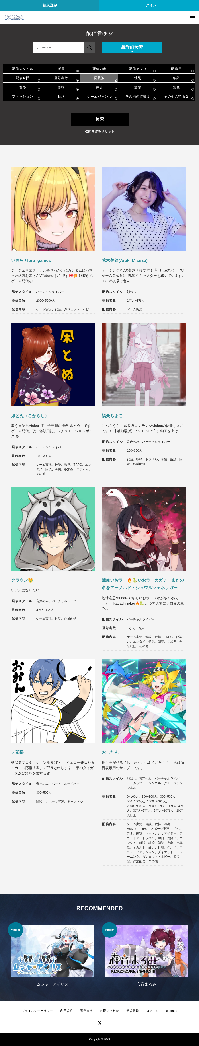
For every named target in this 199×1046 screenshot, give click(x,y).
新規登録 (50, 5)
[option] (52, 957)
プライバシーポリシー (37, 1011)
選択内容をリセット (100, 131)
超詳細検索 (132, 47)
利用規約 (66, 1011)
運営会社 (86, 1011)
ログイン (149, 5)
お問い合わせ (109, 1011)
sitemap (171, 1011)
